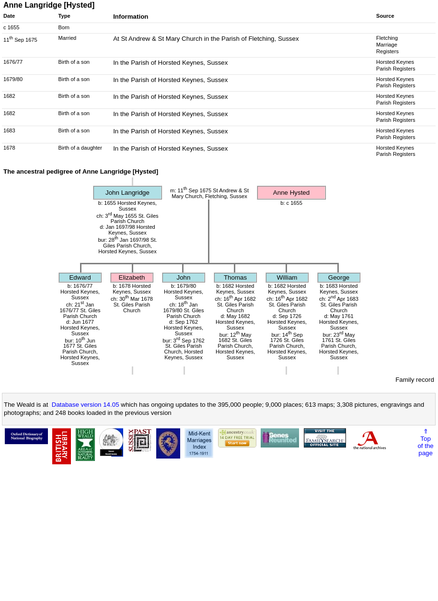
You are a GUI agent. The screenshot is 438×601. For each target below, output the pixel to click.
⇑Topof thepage (425, 442)
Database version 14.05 (85, 404)
